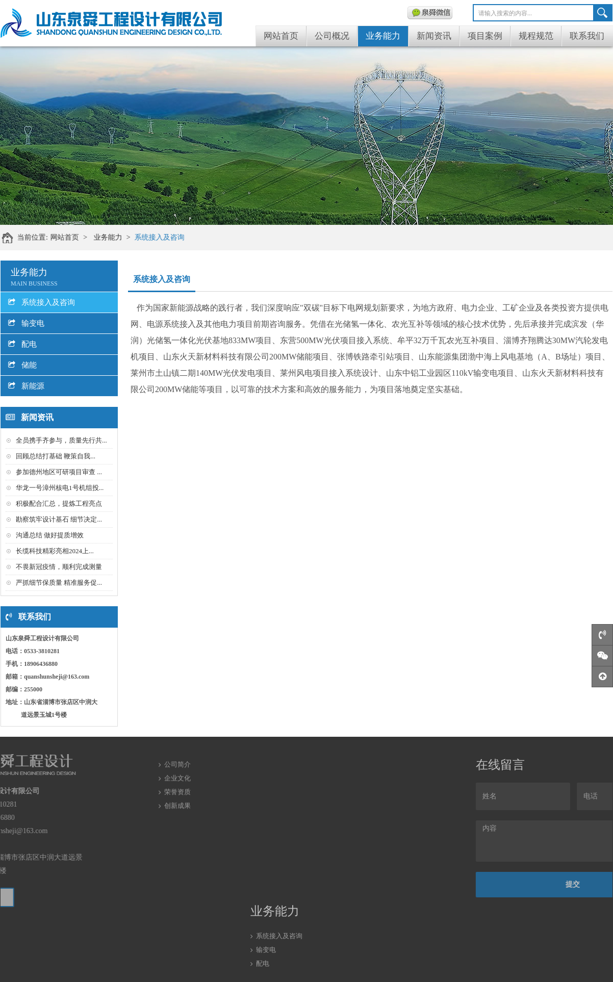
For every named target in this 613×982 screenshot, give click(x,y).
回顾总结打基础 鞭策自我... (55, 456)
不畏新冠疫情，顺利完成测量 (59, 567)
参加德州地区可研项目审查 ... (59, 472)
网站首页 (281, 36)
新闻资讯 (434, 36)
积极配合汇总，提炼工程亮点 (59, 503)
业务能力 (383, 36)
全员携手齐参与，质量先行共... (61, 440)
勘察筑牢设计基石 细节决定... (59, 519)
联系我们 (587, 36)
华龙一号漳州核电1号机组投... (60, 488)
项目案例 (485, 36)
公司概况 (332, 36)
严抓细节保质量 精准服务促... (59, 582)
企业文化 (177, 761)
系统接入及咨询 (165, 237)
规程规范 (536, 36)
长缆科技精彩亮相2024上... (55, 551)
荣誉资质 (177, 775)
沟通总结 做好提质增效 (50, 535)
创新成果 (177, 789)
